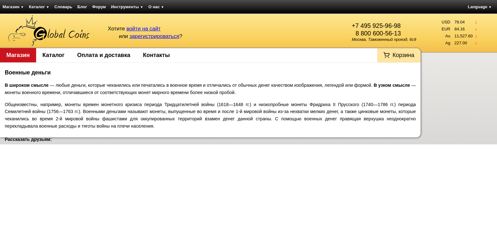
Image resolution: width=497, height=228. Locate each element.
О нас (156, 6)
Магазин (13, 6)
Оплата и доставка (103, 55)
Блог (82, 6)
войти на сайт (143, 29)
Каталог (39, 6)
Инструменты (127, 6)
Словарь (63, 6)
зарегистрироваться (154, 36)
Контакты (156, 55)
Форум (99, 6)
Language (480, 6)
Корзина (403, 55)
